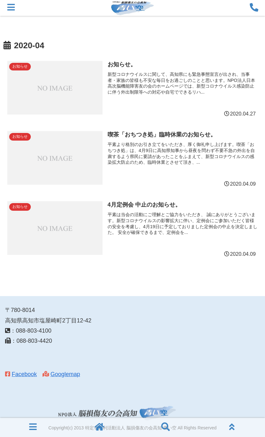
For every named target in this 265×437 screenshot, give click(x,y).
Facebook (24, 374)
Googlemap (65, 374)
